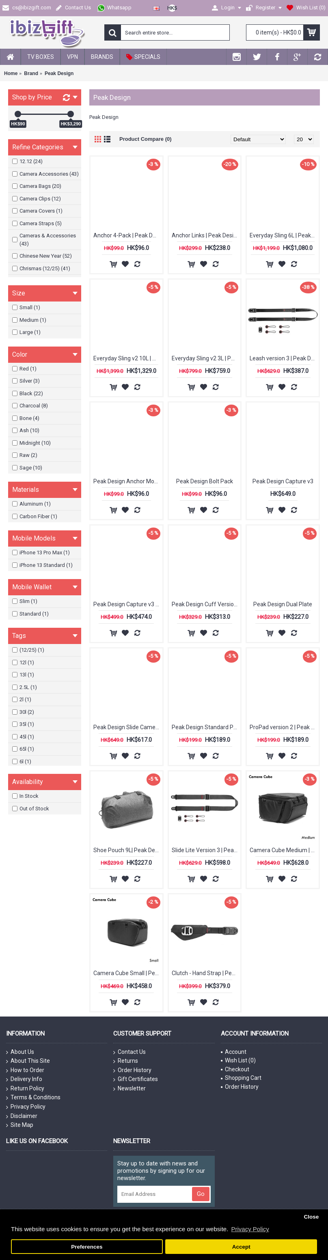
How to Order (25, 1070)
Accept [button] (241, 1247)
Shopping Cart (241, 1078)
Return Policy (25, 1088)
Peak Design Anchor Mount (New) (127, 481)
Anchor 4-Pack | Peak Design (127, 235)
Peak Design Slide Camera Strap (127, 727)
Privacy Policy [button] (250, 1229)
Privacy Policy (25, 1107)
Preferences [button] (86, 1247)
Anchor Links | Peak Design (206, 235)
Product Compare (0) (145, 139)
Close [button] (311, 1217)
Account (233, 1052)
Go (201, 1194)
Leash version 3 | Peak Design (284, 358)
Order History (132, 1070)
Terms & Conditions (33, 1097)
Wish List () (238, 1060)
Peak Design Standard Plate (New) (206, 727)
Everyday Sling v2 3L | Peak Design (206, 358)
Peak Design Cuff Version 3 (206, 604)
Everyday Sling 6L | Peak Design (284, 235)
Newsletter (129, 1088)
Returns (125, 1061)
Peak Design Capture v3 (282, 481)
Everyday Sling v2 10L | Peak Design (127, 358)
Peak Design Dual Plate (282, 604)
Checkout (235, 1069)
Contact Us (129, 1052)
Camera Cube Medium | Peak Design (284, 850)
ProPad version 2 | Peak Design (284, 727)
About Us (20, 1052)
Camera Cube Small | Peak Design (127, 973)
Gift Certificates (135, 1079)
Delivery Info (24, 1079)
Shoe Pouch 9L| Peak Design (127, 850)
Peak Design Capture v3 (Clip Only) (127, 604)
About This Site (28, 1061)
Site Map (19, 1125)
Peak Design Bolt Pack (204, 481)
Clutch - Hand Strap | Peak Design (206, 973)
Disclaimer (21, 1116)
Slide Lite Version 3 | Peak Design (206, 850)
